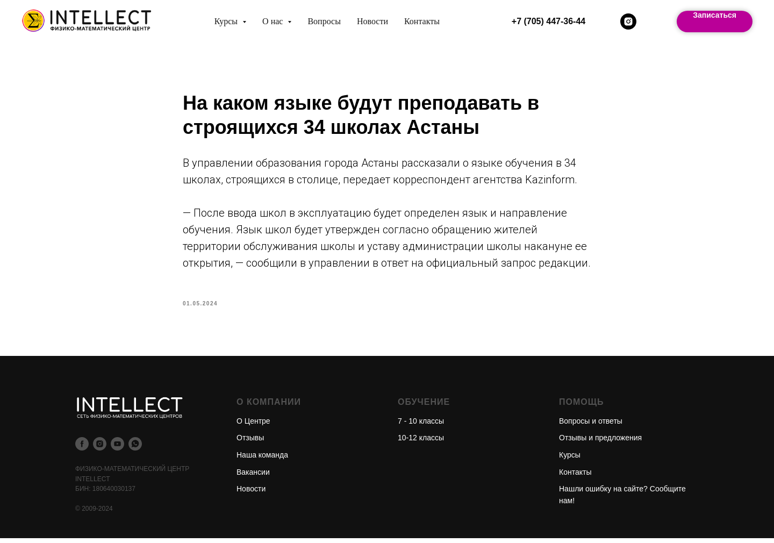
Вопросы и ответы (590, 425)
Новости (372, 21)
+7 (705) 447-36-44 (548, 21)
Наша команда (262, 460)
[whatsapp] (135, 448)
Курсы (569, 460)
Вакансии (253, 477)
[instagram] (628, 21)
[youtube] (117, 448)
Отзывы (250, 443)
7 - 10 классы (421, 425)
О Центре (253, 425)
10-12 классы (421, 443)
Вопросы (323, 21)
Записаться (714, 15)
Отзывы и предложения (600, 443)
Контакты (422, 21)
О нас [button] (273, 21)
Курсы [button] (227, 21)
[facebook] (82, 448)
